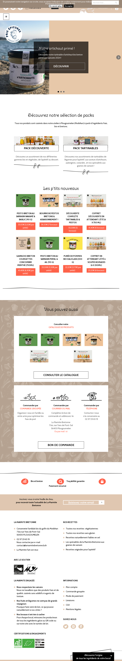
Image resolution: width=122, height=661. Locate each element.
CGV (68, 605)
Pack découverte (36, 148)
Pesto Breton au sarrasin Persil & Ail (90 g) (49, 259)
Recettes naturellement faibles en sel (83, 537)
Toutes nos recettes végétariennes (82, 528)
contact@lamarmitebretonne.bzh (32, 545)
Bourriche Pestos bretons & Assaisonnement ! (49, 216)
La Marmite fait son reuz (27, 550)
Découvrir (61, 66)
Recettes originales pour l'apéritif (80, 549)
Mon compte (71, 587)
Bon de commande (61, 445)
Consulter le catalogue (61, 375)
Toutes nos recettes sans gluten (80, 533)
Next (118, 57)
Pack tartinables (85, 148)
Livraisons (70, 600)
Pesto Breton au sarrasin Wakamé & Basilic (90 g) (25, 216)
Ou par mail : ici (60, 431)
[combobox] (105, 2)
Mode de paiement (74, 596)
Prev (3, 57)
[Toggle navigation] (6, 17)
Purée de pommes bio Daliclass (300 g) (72, 259)
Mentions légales (73, 609)
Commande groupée (75, 591)
